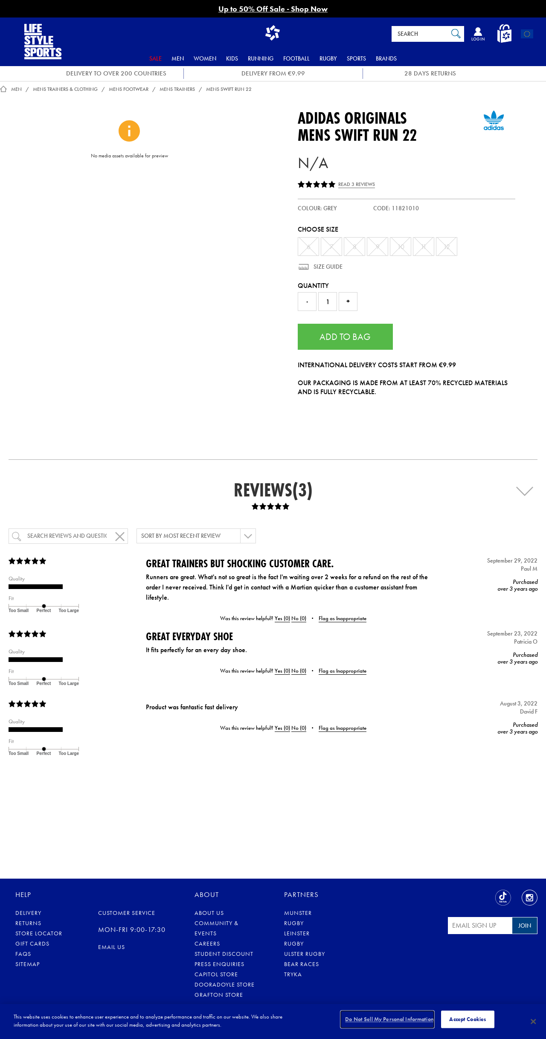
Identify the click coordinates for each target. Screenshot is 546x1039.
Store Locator (38, 933)
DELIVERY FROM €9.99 (273, 73)
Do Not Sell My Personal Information (389, 1020)
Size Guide (327, 266)
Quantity (313, 285)
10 (400, 246)
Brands (386, 58)
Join (524, 925)
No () (298, 618)
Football (296, 58)
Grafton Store (219, 994)
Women (205, 58)
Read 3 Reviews (356, 184)
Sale (155, 58)
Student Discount (224, 954)
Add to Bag (345, 337)
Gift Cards (32, 943)
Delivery (28, 913)
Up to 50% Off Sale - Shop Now (273, 9)
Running (260, 58)
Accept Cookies (467, 1020)
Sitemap (27, 964)
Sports (356, 58)
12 (446, 246)
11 (424, 246)
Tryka (293, 974)
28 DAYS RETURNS (430, 73)
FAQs (23, 954)
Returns (28, 923)
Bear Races (301, 964)
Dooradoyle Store (225, 984)
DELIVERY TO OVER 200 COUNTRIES (116, 73)
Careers (207, 943)
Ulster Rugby (304, 954)
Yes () (282, 618)
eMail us (111, 947)
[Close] (533, 1021)
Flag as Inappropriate (342, 618)
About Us (209, 913)
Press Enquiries (219, 964)
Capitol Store (216, 974)
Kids (232, 58)
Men (177, 58)
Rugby (328, 58)
